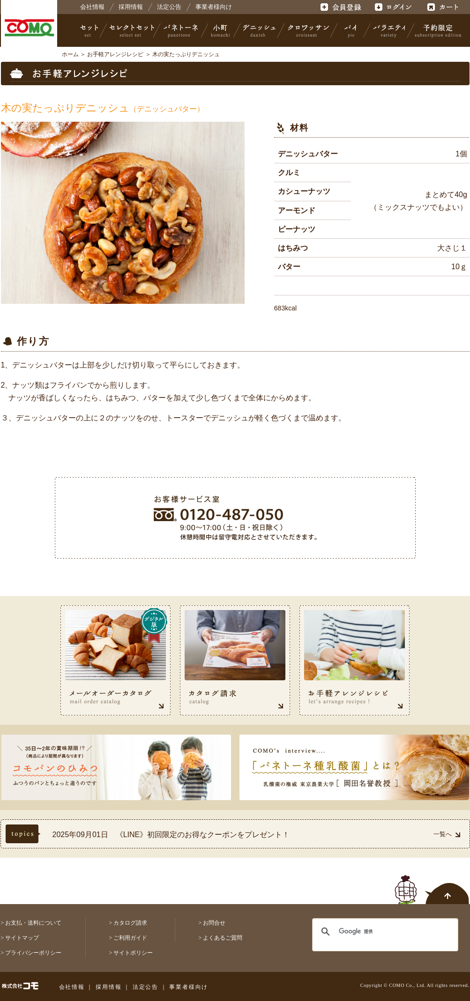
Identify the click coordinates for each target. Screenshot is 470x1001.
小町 (220, 30)
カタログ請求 (130, 923)
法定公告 (169, 6)
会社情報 (92, 6)
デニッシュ (259, 30)
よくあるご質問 (222, 938)
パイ (350, 30)
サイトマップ (22, 938)
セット (90, 30)
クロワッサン (308, 30)
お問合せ (214, 923)
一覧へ (446, 834)
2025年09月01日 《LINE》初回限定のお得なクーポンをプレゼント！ (171, 835)
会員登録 (341, 7)
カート (444, 7)
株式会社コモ (29, 28)
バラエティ (389, 30)
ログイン (392, 7)
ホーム (70, 54)
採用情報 (131, 6)
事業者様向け (213, 6)
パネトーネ (180, 30)
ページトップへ (432, 884)
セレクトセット (130, 30)
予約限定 (436, 30)
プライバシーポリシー (33, 952)
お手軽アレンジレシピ (115, 54)
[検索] (379, 931)
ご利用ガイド (130, 938)
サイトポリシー (133, 952)
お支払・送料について (33, 923)
